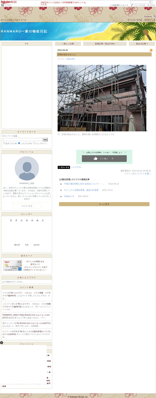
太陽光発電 (70, 59)
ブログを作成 (139, 5)
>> (118, 5)
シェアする (76, 167)
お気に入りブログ (26, 277)
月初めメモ (69, 196)
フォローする (26, 206)
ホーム (4, 20)
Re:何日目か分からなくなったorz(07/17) (33, 323)
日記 (11, 20)
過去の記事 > (142, 44)
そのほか (8, 5)
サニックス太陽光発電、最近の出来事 (81, 190)
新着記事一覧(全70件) (105, 44)
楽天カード (27, 256)
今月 (26, 245)
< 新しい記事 (68, 44)
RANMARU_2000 (9, 315)
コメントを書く (144, 173)
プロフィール (20, 20)
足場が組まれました (67, 54)
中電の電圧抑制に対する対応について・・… (84, 184)
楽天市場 (151, 5)
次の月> (37, 245)
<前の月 (17, 245)
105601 (148, 16)
